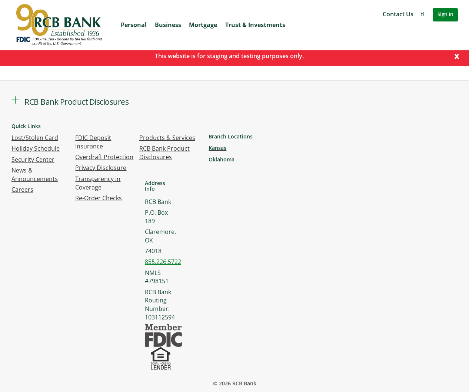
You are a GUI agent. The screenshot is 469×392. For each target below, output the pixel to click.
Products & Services (167, 138)
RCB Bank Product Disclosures (164, 152)
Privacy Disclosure (100, 168)
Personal (134, 25)
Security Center (32, 159)
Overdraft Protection (104, 157)
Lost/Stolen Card (34, 138)
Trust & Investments (255, 25)
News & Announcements (34, 174)
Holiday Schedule (35, 148)
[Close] (457, 56)
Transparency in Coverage (97, 183)
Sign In (445, 14)
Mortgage (203, 25)
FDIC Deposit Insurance (93, 142)
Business (168, 25)
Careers (22, 189)
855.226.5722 (163, 262)
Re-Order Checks (98, 198)
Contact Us (398, 14)
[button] (422, 14)
